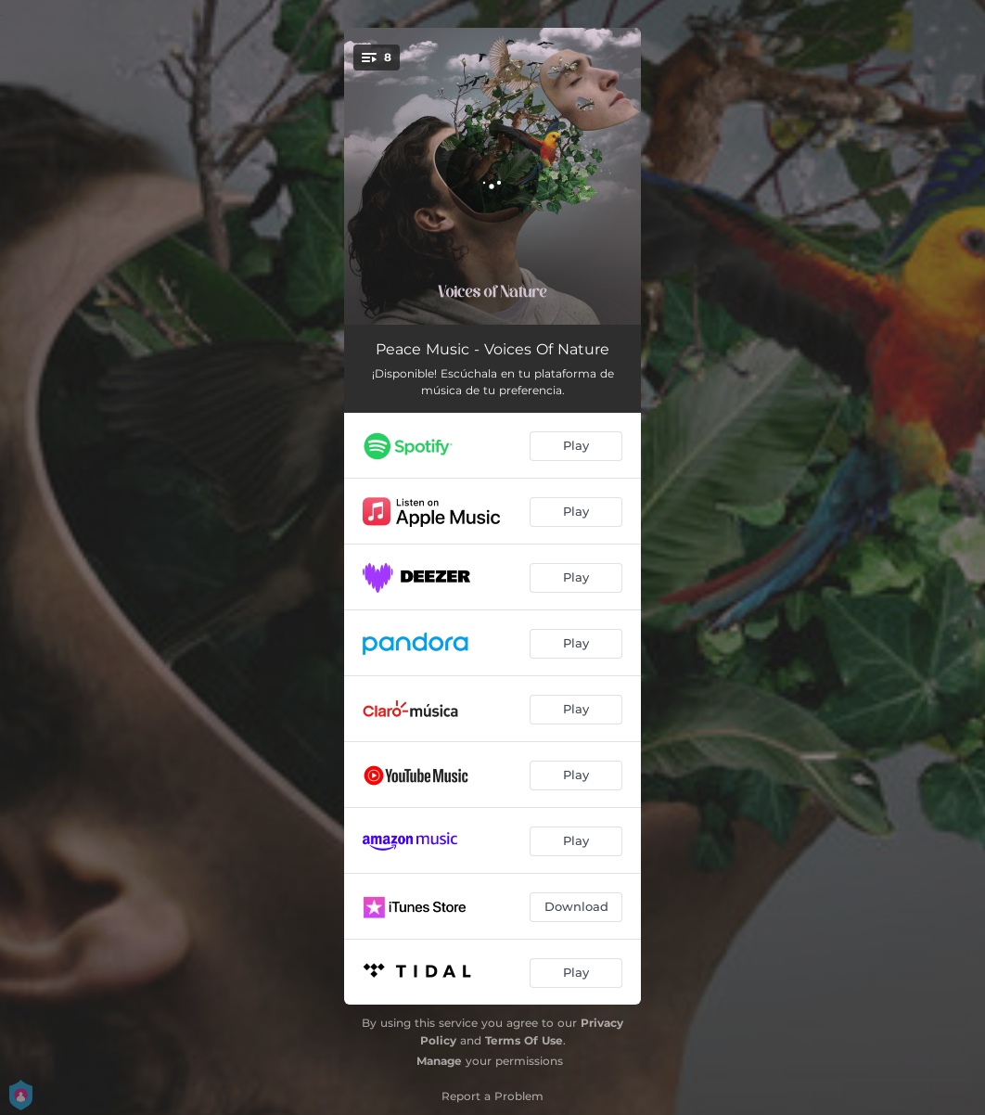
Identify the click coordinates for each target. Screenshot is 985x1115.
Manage (439, 1061)
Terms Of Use (524, 1040)
